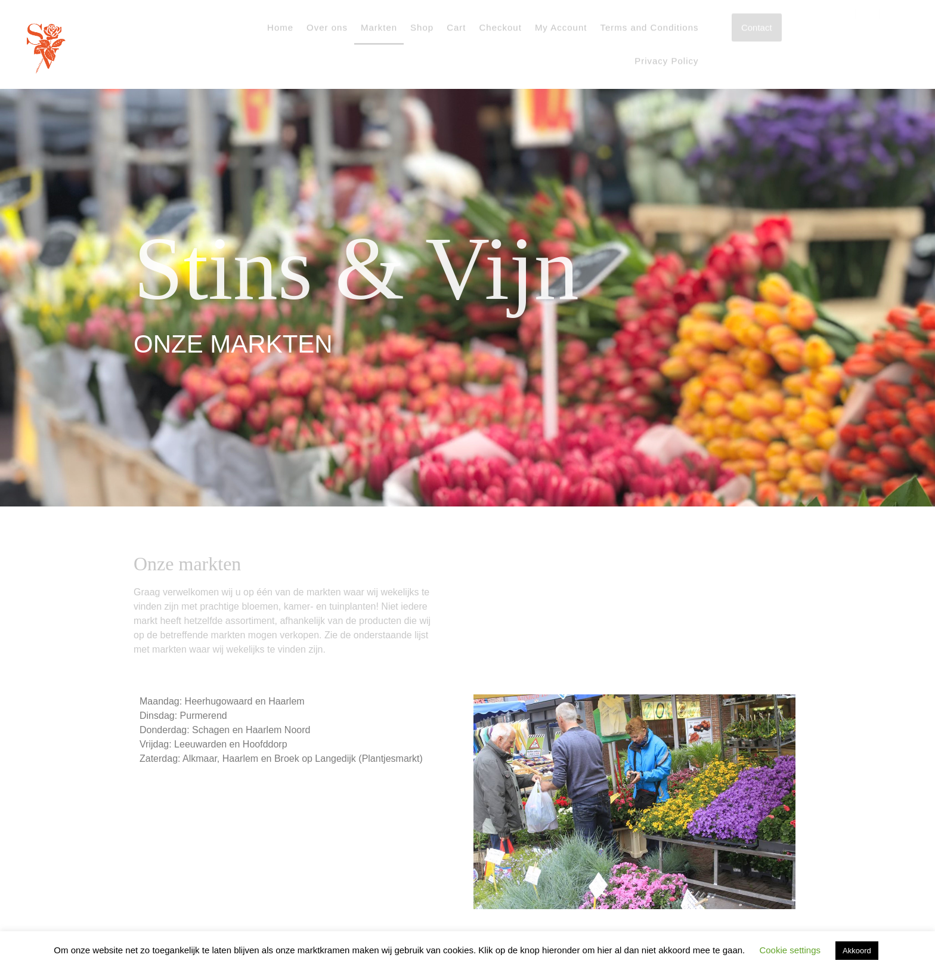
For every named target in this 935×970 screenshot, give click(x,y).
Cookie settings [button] (790, 950)
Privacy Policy (666, 47)
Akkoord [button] (857, 950)
